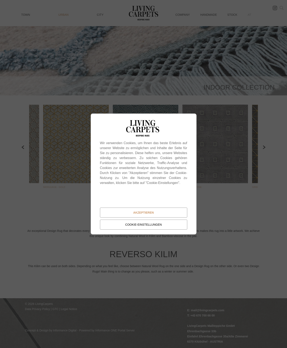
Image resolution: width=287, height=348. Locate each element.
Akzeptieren (143, 212)
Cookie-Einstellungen (143, 224)
